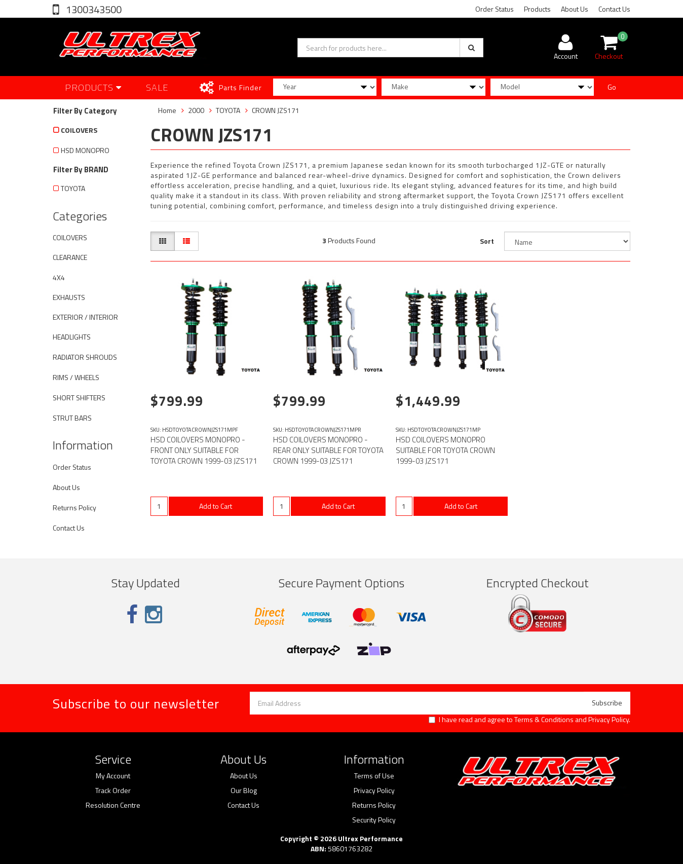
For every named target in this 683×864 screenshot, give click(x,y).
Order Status (494, 9)
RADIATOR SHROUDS (85, 357)
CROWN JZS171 (275, 110)
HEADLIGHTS (72, 336)
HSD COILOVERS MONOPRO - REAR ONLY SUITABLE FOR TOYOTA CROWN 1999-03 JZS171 (328, 450)
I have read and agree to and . (529, 720)
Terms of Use (374, 776)
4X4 (59, 277)
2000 (196, 110)
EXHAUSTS (69, 297)
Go (612, 87)
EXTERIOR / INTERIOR (85, 317)
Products (537, 9)
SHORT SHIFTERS (79, 397)
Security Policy (374, 820)
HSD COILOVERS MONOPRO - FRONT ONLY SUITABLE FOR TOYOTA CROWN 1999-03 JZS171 (203, 450)
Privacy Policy (608, 719)
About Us (574, 9)
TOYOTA (73, 188)
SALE (157, 87)
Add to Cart (215, 506)
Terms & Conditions (544, 719)
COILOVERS (79, 130)
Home (167, 110)
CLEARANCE (70, 257)
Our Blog (244, 790)
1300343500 (93, 9)
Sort (487, 241)
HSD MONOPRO (85, 150)
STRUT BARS (72, 417)
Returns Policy (74, 507)
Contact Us (614, 9)
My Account (113, 776)
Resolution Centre (113, 805)
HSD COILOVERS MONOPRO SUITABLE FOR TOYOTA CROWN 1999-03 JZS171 (445, 450)
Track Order (113, 790)
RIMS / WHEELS (76, 377)
